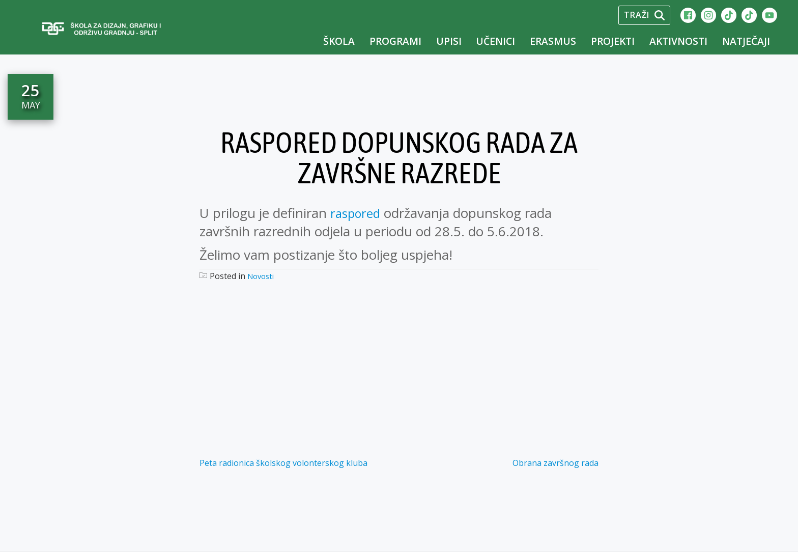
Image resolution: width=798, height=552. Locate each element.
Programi (395, 41)
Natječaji (746, 41)
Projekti (613, 41)
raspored (357, 213)
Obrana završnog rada (555, 462)
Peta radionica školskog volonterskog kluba (283, 462)
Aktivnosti (678, 41)
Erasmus (553, 41)
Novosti (262, 276)
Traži (644, 14)
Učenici (495, 41)
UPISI (449, 41)
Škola (339, 41)
